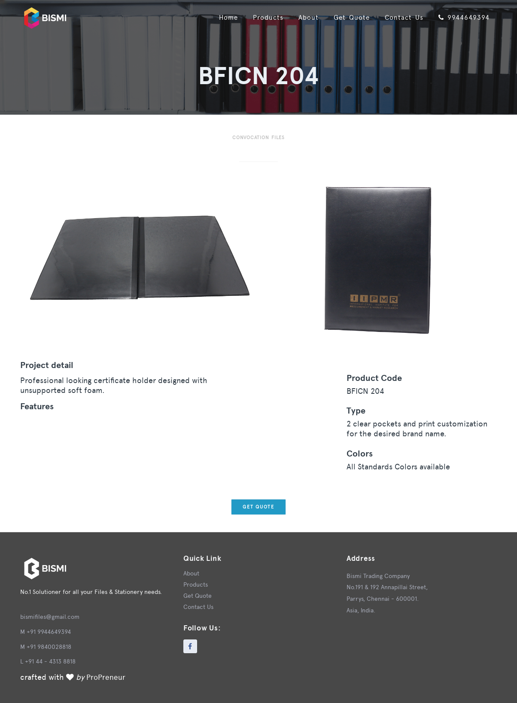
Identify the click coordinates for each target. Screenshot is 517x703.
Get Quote (346, 17)
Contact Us (400, 17)
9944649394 (462, 17)
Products (261, 17)
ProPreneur (106, 677)
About (302, 17)
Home (219, 17)
